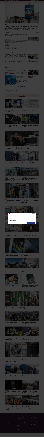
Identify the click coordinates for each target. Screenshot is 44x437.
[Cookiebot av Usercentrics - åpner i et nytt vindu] (32, 213)
